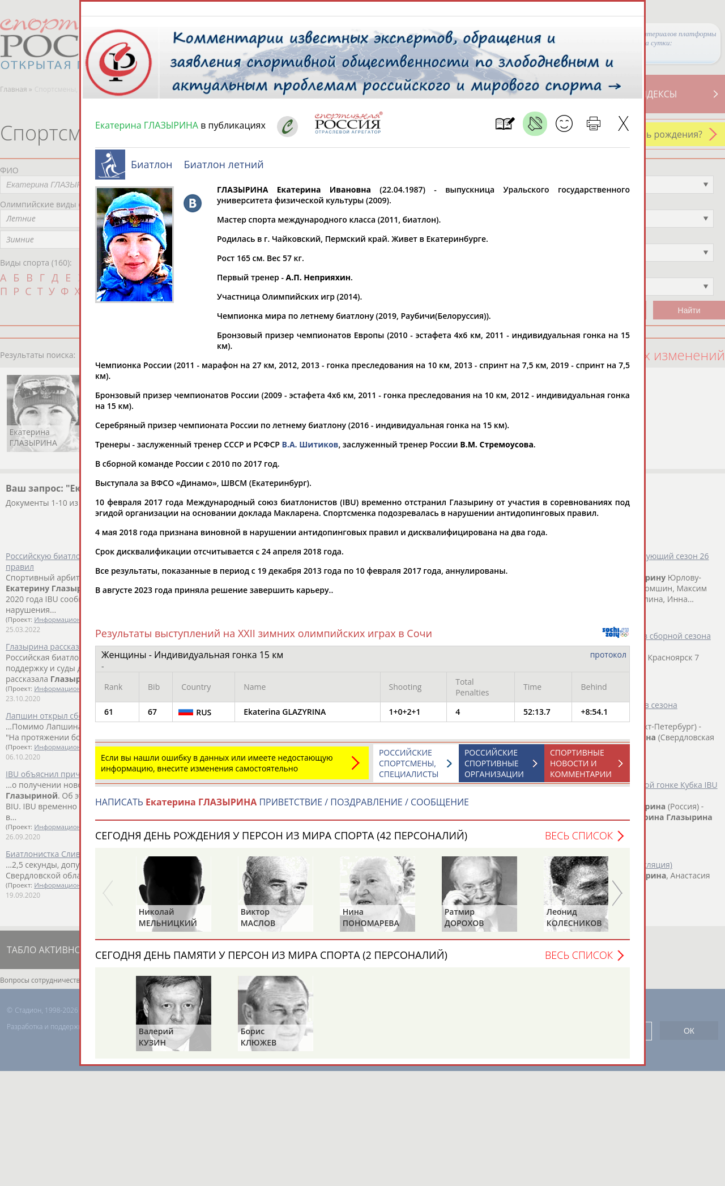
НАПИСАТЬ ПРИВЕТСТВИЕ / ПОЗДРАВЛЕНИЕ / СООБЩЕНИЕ (282, 807)
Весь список (579, 841)
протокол (608, 660)
